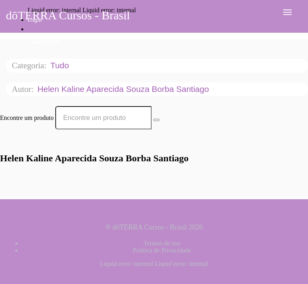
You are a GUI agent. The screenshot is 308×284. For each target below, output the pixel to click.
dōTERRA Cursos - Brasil (68, 15)
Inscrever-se (46, 42)
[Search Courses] (156, 120)
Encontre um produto (27, 117)
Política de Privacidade (162, 250)
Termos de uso (161, 243)
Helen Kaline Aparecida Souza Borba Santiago (124, 88)
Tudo (60, 65)
